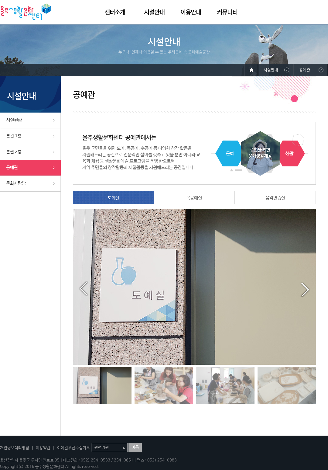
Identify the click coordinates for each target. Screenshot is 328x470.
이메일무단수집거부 (73, 448)
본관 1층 (14, 135)
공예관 (12, 167)
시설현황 (14, 120)
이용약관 (43, 448)
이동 (135, 447)
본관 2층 (14, 151)
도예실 (113, 197)
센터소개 (114, 12)
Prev (83, 288)
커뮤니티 (227, 12)
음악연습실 (275, 197)
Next (305, 288)
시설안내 (154, 12)
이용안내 (190, 12)
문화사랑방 (16, 183)
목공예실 (194, 197)
